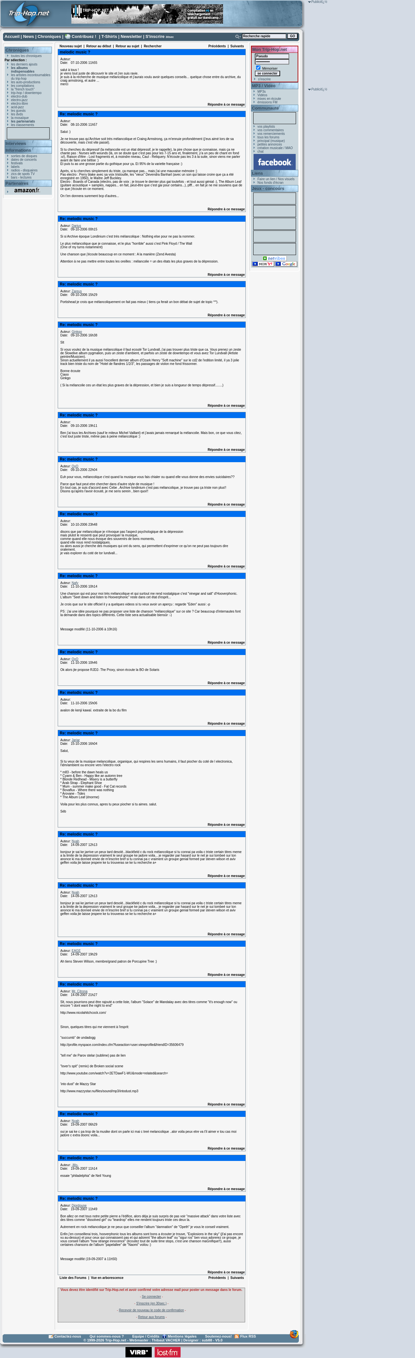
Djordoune (79, 1205)
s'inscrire (264, 79)
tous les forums (268, 137)
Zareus (77, 291)
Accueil (12, 36)
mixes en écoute (269, 98)
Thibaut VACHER (166, 1340)
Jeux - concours (268, 188)
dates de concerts (24, 159)
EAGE (76, 951)
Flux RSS (248, 1336)
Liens (257, 173)
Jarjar (76, 740)
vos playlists (266, 126)
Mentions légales (182, 1336)
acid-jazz (17, 107)
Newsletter (131, 36)
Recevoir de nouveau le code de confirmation (151, 1310)
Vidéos (262, 95)
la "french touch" (23, 89)
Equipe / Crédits (146, 1336)
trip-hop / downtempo (26, 93)
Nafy (75, 583)
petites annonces (269, 144)
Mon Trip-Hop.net (269, 49)
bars (14, 177)
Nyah (75, 841)
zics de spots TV (23, 174)
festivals (17, 163)
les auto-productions (25, 82)
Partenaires (17, 183)
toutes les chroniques (26, 56)
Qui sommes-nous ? (106, 1336)
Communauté (265, 108)
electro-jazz (19, 100)
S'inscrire (155, 36)
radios (15, 170)
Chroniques (49, 36)
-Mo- (75, 1165)
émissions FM (267, 102)
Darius (76, 226)
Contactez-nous (67, 1336)
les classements (22, 125)
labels (15, 167)
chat (260, 151)
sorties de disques (24, 156)
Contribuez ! (84, 36)
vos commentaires (270, 130)
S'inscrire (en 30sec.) (151, 1303)
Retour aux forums (151, 1317)
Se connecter (151, 1296)
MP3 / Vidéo (264, 85)
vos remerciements (271, 133)
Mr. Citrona (80, 991)
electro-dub (19, 96)
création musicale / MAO (275, 148)
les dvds (17, 114)
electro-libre (19, 103)
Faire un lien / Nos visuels (276, 179)
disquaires (30, 170)
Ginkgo (77, 332)
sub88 (207, 1340)
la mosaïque (20, 118)
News (28, 36)
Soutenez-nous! (218, 1336)
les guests (18, 110)
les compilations (22, 86)
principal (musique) (271, 141)
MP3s (261, 91)
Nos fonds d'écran (270, 182)
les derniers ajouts (24, 64)
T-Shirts (109, 36)
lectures (25, 177)
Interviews (16, 143)
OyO (75, 466)
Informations (18, 150)
